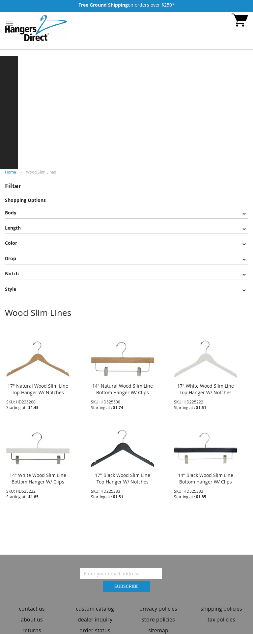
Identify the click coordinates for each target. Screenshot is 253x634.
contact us (32, 605)
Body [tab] (10, 212)
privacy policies (158, 605)
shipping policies (221, 605)
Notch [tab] (12, 273)
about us (32, 616)
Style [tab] (10, 289)
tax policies (221, 616)
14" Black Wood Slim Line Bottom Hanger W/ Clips (205, 475)
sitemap (158, 627)
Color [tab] (11, 243)
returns (31, 627)
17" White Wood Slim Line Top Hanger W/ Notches (205, 385)
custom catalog (95, 605)
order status (94, 627)
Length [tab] (13, 228)
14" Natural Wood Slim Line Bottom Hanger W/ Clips (122, 385)
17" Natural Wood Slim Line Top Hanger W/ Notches (38, 385)
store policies (158, 616)
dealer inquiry (95, 616)
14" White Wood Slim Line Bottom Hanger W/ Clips (38, 475)
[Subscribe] (126, 583)
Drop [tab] (10, 258)
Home (11, 172)
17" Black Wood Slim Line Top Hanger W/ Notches (122, 475)
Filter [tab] (13, 186)
